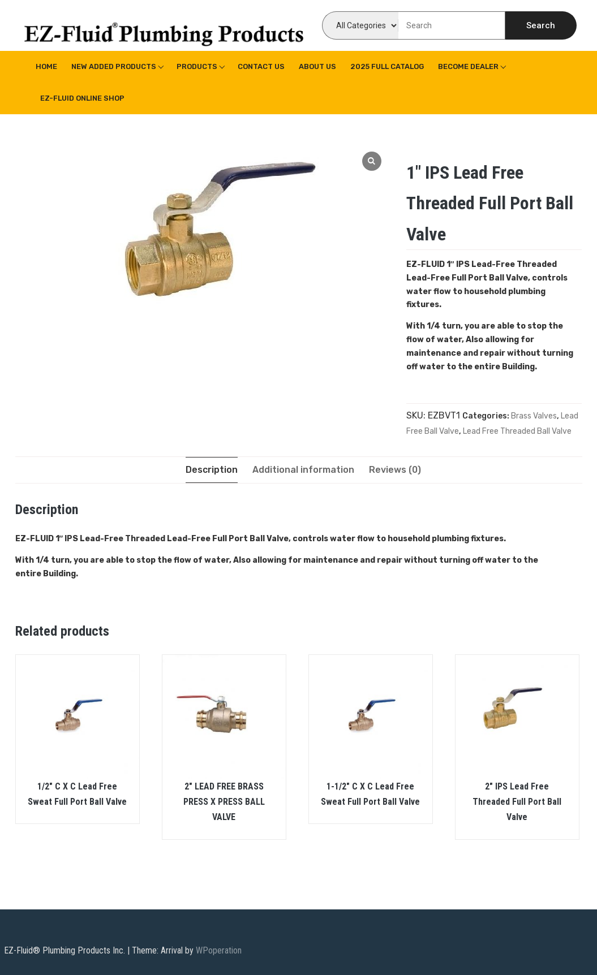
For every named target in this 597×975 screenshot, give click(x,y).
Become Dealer (468, 66)
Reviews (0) (395, 469)
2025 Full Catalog (387, 66)
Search (540, 25)
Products (197, 66)
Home (46, 66)
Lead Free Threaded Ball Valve (517, 431)
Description (212, 469)
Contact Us (261, 66)
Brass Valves (534, 416)
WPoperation (219, 950)
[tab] (212, 469)
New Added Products (113, 66)
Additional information (303, 469)
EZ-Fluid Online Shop (82, 98)
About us (317, 66)
